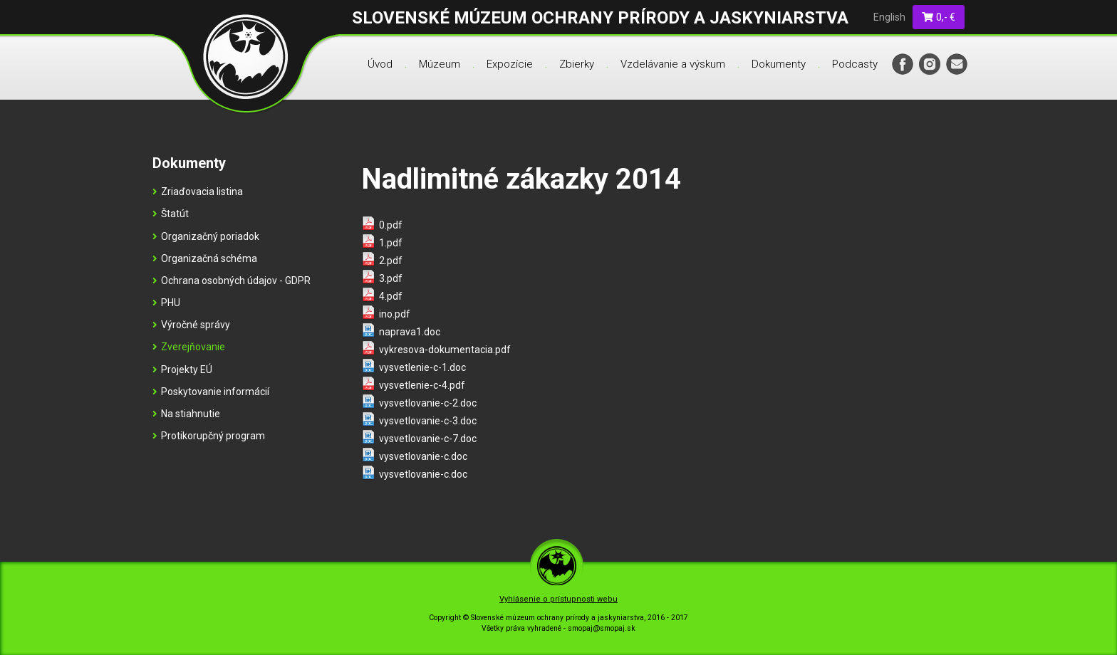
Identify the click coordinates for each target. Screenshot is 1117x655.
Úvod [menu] (380, 64)
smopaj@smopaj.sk (601, 628)
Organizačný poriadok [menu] (205, 236)
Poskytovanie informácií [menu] (210, 391)
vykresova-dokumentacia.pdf (445, 349)
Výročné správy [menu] (191, 324)
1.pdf (390, 242)
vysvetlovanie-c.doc (423, 456)
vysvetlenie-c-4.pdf (422, 385)
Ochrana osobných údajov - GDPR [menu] (231, 280)
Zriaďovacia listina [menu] (197, 191)
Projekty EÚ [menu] (182, 369)
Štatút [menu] (170, 213)
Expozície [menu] (510, 64)
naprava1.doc (409, 331)
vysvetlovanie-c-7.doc (428, 438)
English (889, 17)
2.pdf (390, 260)
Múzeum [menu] (439, 64)
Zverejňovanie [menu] (188, 346)
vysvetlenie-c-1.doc (422, 367)
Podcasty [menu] (855, 64)
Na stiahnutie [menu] (186, 413)
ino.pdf (394, 314)
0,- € (939, 17)
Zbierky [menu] (576, 64)
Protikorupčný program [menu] (208, 435)
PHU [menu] (166, 302)
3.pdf (390, 278)
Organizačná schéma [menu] (204, 258)
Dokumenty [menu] (779, 64)
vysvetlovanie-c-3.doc (428, 420)
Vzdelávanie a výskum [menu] (672, 64)
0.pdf (390, 225)
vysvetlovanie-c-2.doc (428, 403)
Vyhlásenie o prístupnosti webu (558, 599)
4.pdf (390, 296)
